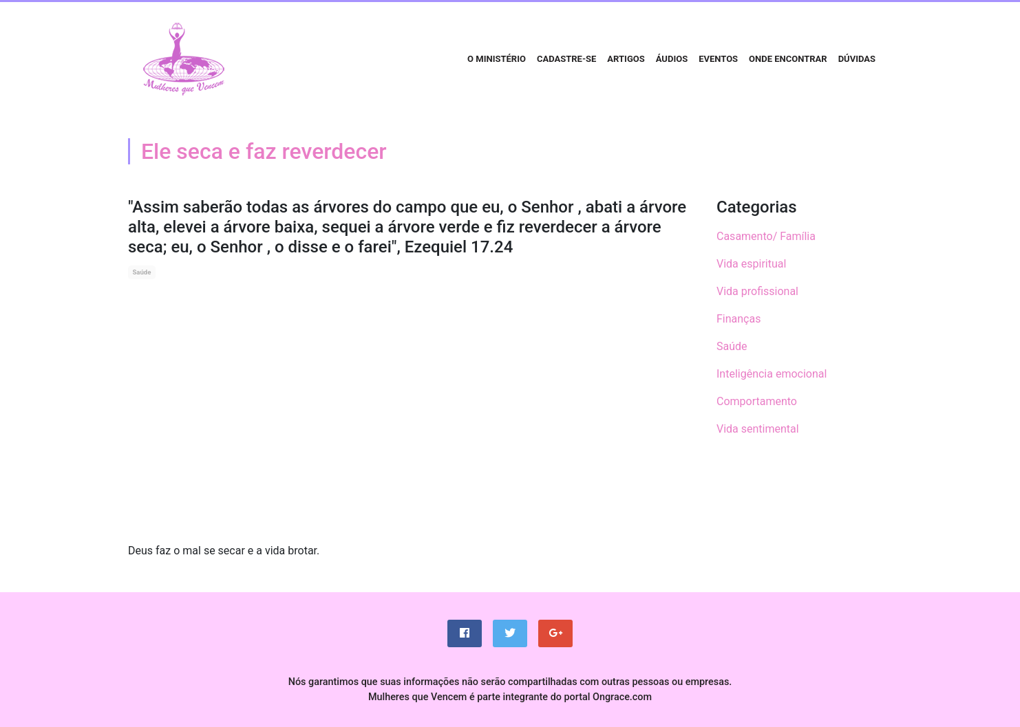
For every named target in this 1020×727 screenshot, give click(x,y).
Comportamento (756, 401)
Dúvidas (856, 59)
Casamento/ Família (766, 236)
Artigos (625, 59)
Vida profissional (757, 291)
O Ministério (496, 59)
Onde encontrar (788, 59)
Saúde (141, 272)
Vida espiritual (751, 263)
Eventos (718, 59)
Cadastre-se (566, 59)
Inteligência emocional (771, 373)
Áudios (672, 59)
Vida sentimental (757, 428)
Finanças (738, 318)
